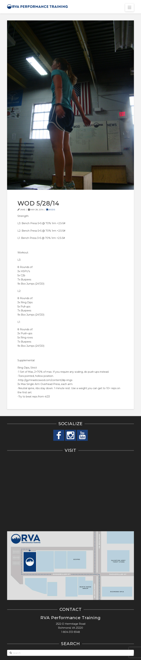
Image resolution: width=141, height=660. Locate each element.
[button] (129, 7)
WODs (50, 209)
